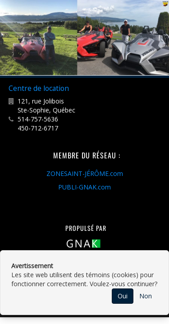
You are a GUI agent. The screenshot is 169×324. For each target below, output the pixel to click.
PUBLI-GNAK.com (84, 187)
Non (145, 296)
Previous (8, 37)
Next (160, 37)
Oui (123, 296)
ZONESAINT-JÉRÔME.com (84, 173)
